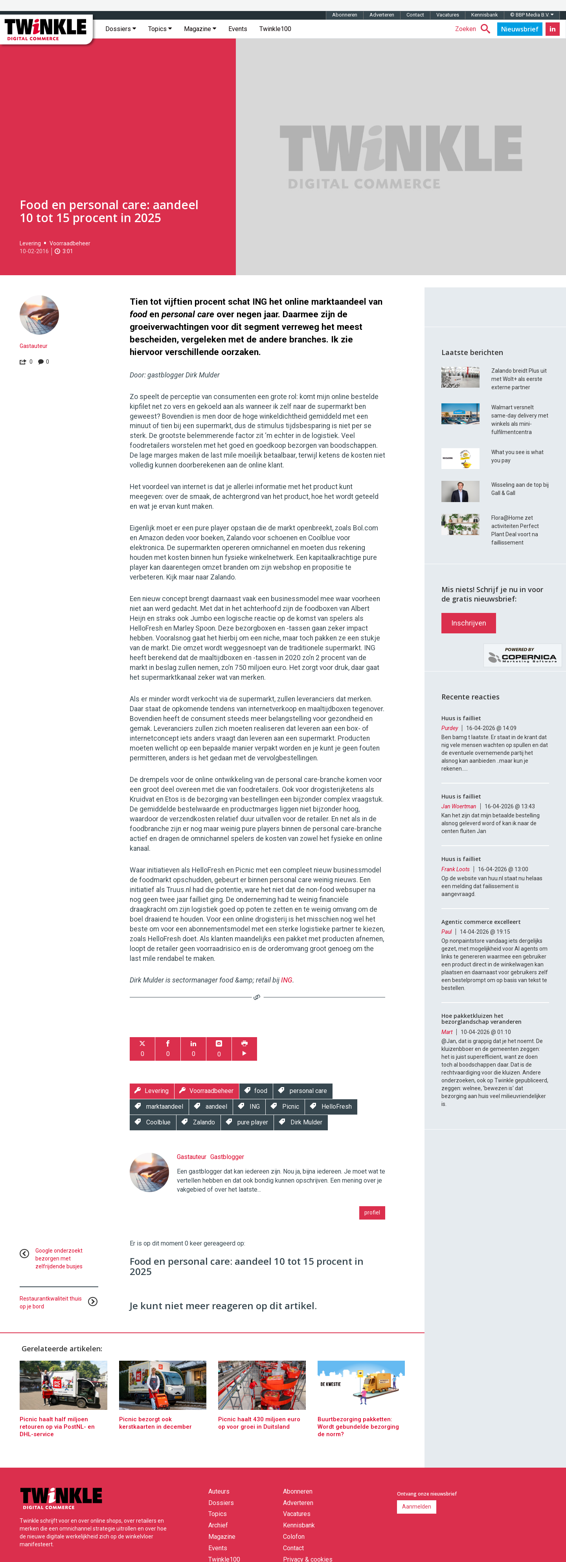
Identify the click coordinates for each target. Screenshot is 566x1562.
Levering (30, 243)
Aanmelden (416, 1506)
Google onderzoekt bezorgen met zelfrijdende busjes (59, 1258)
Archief (218, 1525)
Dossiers (120, 29)
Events (237, 29)
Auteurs (219, 1491)
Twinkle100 (275, 29)
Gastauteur (34, 346)
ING (286, 980)
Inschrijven (468, 623)
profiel (372, 1212)
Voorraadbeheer (70, 243)
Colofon (294, 1536)
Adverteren (381, 15)
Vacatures (447, 15)
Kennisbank (484, 15)
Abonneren (344, 15)
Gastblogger (227, 1157)
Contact (415, 15)
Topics (160, 29)
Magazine (200, 29)
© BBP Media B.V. (531, 15)
